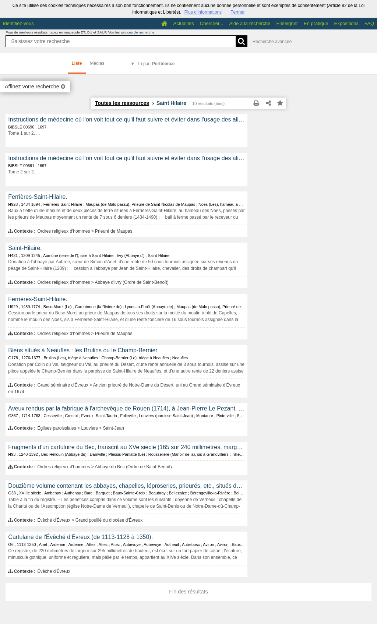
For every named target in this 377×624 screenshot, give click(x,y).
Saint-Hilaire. (25, 248)
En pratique (316, 23)
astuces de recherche (138, 32)
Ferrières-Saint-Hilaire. (37, 197)
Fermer (237, 12)
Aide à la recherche (249, 23)
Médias (97, 63)
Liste (77, 63)
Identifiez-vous (18, 23)
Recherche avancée (272, 41)
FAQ (369, 23)
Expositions (346, 23)
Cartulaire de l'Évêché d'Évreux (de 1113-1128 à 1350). (80, 537)
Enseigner (287, 23)
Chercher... (211, 23)
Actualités (183, 23)
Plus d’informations (203, 12)
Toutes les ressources (122, 103)
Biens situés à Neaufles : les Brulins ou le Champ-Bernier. (83, 350)
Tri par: (156, 63)
